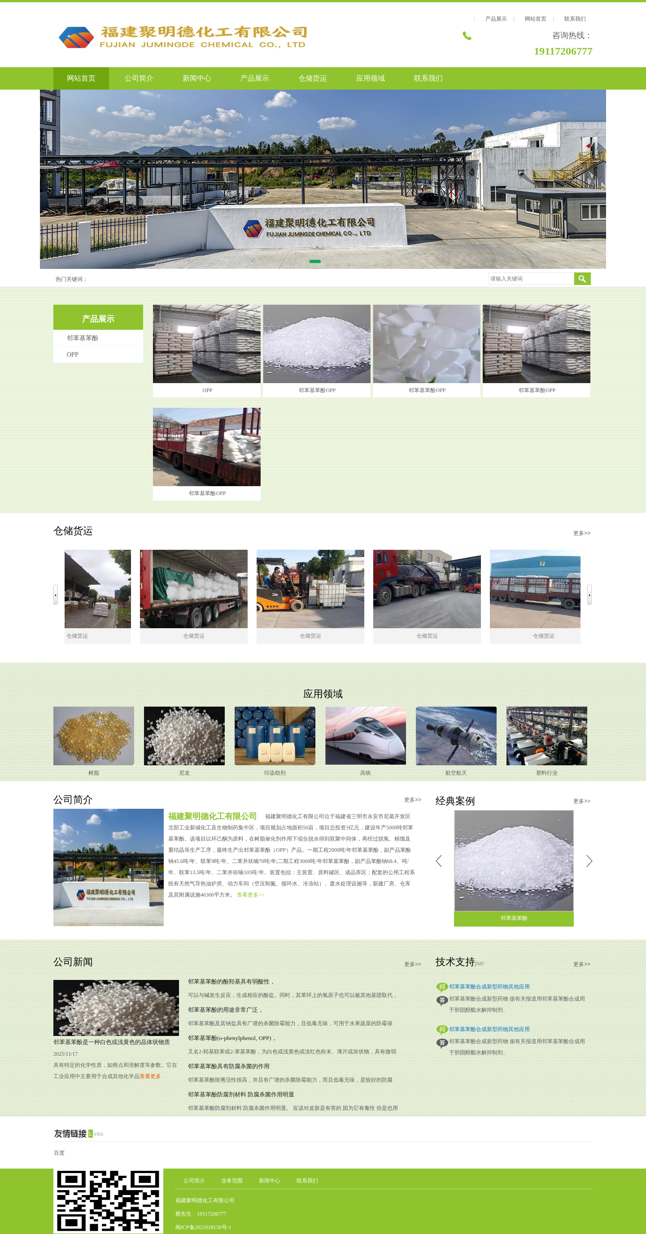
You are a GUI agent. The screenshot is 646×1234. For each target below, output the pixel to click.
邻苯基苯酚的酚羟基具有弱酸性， (231, 981)
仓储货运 (312, 78)
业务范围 (232, 1181)
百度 (59, 1153)
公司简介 (139, 78)
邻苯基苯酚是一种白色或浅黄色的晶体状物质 (111, 1042)
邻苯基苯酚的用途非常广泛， (226, 1009)
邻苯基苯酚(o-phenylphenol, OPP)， (232, 1038)
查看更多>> (251, 895)
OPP (73, 354)
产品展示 (496, 19)
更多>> (581, 533)
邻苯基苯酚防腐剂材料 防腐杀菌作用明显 (241, 1094)
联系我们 (575, 19)
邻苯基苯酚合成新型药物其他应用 (489, 987)
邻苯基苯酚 (82, 338)
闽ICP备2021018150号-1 (203, 1227)
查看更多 (150, 1076)
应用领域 (370, 78)
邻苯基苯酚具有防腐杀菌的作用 (229, 1066)
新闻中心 (197, 78)
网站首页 (535, 19)
